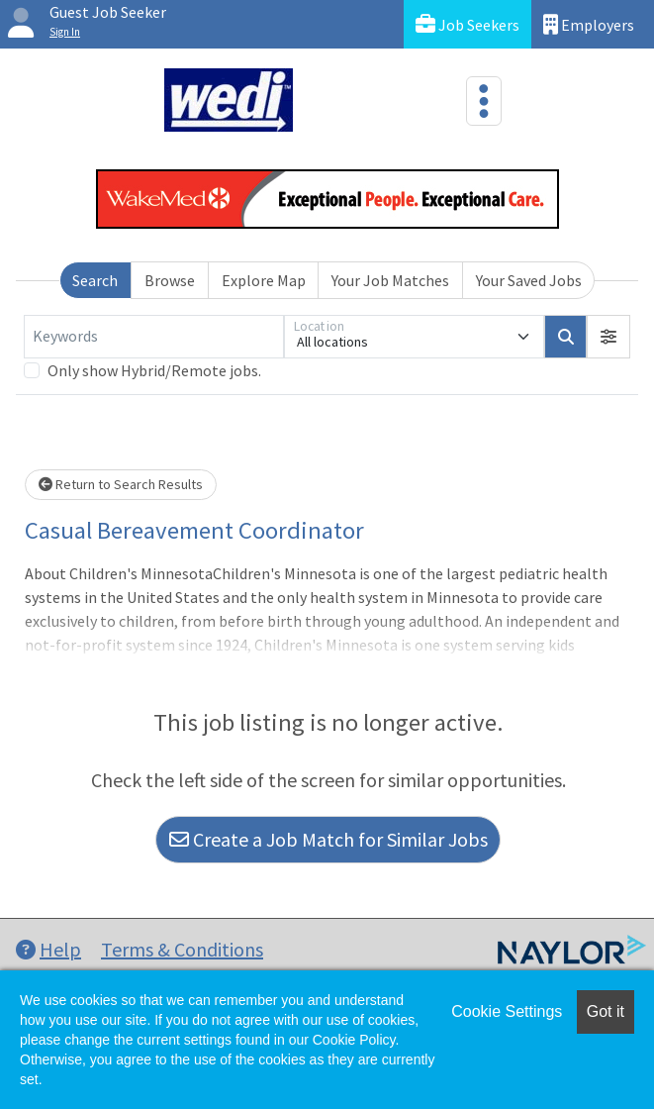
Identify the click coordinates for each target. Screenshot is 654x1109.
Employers (588, 24)
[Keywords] (154, 336)
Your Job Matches (390, 280)
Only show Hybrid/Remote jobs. (154, 370)
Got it (605, 1011)
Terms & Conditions (182, 949)
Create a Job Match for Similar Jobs (328, 839)
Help (48, 949)
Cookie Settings (506, 1011)
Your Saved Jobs (529, 280)
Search (95, 280)
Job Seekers (467, 24)
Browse (169, 280)
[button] (608, 336)
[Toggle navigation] (484, 101)
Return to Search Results (121, 484)
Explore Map (264, 280)
